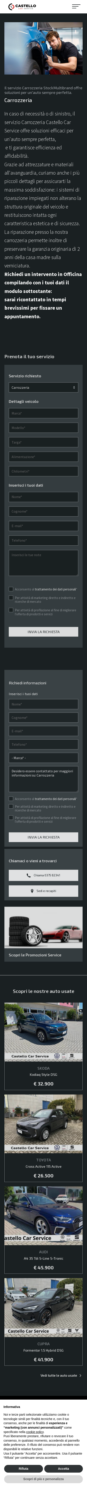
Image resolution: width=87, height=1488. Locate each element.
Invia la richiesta (44, 645)
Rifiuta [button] (23, 1468)
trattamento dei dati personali (55, 602)
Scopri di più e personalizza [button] (43, 1479)
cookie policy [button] (35, 1432)
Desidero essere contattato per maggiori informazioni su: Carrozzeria (43, 793)
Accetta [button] (63, 1468)
